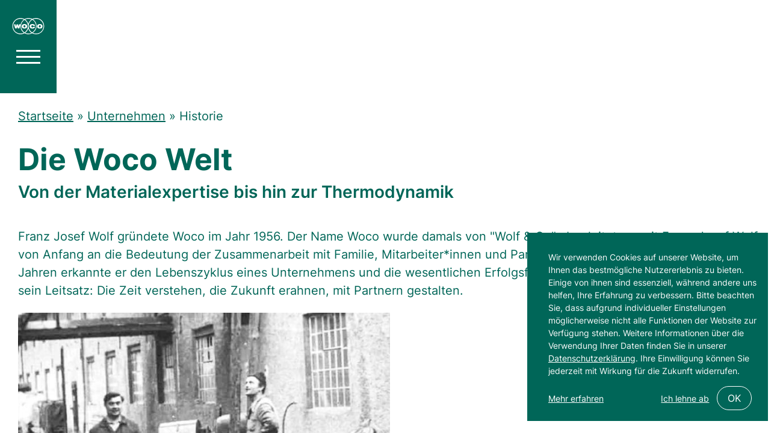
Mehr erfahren (576, 398)
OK (734, 398)
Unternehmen (126, 116)
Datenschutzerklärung (592, 358)
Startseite (45, 116)
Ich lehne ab (685, 398)
